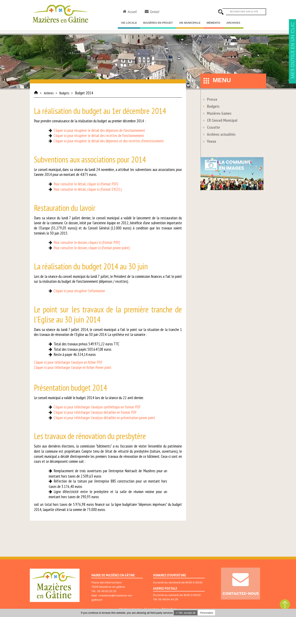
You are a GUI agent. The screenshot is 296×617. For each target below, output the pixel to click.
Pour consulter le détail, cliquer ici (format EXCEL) (88, 189)
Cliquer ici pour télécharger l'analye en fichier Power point (72, 367)
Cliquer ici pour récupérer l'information (79, 290)
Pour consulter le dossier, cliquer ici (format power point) (92, 247)
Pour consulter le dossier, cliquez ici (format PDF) (87, 242)
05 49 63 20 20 (106, 591)
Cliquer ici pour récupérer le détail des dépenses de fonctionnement (99, 130)
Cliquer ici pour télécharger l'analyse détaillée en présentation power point (104, 417)
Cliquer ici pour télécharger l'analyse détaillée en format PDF (95, 412)
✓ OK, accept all (185, 612)
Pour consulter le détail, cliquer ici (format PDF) (86, 183)
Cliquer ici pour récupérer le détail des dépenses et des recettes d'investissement (109, 140)
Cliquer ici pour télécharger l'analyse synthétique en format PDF (97, 406)
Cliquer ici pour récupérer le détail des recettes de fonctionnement (99, 135)
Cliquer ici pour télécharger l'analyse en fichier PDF (68, 362)
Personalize (206, 612)
